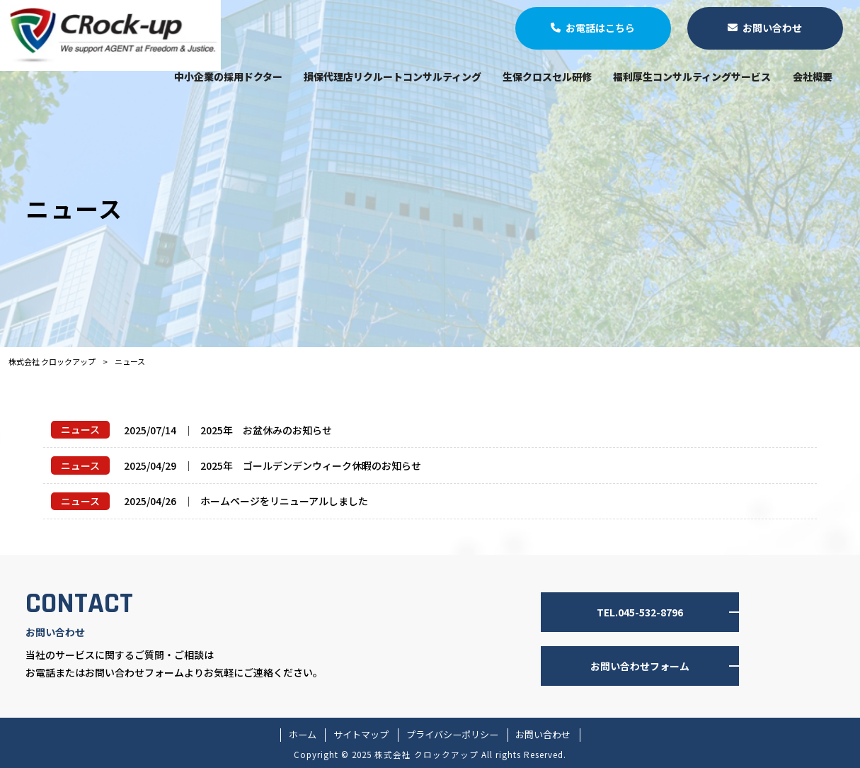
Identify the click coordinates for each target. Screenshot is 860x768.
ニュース (80, 429)
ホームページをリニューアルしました (284, 501)
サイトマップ (361, 734)
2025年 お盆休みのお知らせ (266, 430)
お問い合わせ (543, 734)
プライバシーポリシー (452, 734)
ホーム (302, 734)
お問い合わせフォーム (639, 666)
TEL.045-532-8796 (640, 612)
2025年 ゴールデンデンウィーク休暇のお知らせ (310, 465)
